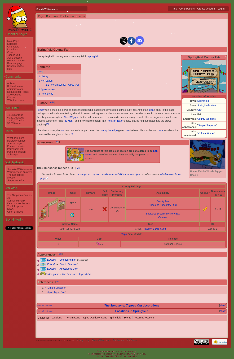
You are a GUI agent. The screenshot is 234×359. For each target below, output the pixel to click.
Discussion (52, 16)
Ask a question (15, 57)
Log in (221, 8)
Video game (52, 274)
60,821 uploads (15, 117)
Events (127, 317)
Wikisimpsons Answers (19, 172)
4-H (62, 130)
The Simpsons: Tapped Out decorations (85, 317)
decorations (131, 305)
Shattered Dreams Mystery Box (163, 213)
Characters (13, 46)
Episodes (12, 43)
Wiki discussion (15, 100)
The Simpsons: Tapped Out (76, 274)
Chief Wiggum (71, 117)
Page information (16, 151)
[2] (71, 133)
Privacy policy (82, 340)
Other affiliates (15, 211)
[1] (47, 123)
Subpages (12, 154)
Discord (11, 97)
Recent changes (16, 60)
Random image (15, 66)
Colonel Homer (206, 133)
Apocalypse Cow (68, 268)
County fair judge (206, 118)
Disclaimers (118, 340)
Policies (11, 83)
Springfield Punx (16, 200)
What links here (15, 138)
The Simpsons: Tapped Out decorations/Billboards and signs (107, 174)
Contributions (187, 8)
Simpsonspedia (15, 180)
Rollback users (15, 86)
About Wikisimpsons (101, 340)
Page (41, 16)
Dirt (157, 228)
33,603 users (14, 123)
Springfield (203, 100)
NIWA (10, 209)
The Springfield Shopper (15, 176)
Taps (124, 234)
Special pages (15, 143)
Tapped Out (13, 55)
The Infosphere (15, 206)
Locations (12, 49)
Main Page (13, 41)
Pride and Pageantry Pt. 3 (163, 205)
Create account (206, 8)
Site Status (132, 340)
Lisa (151, 109)
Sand (163, 228)
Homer (40, 109)
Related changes (16, 140)
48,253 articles (15, 114)
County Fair (163, 201)
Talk (174, 8)
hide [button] (40, 71)
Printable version (16, 146)
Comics (11, 52)
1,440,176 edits (15, 120)
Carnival (162, 217)
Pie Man (68, 120)
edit (52, 102)
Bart (160, 130)
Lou (127, 130)
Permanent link (15, 149)
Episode (51, 259)
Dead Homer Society (18, 203)
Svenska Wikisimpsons (19, 169)
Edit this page (67, 16)
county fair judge (109, 130)
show (223, 305)
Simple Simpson (207, 125)
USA (199, 109)
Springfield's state (206, 105)
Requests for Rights (18, 91)
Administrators (15, 89)
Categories (44, 317)
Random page (15, 63)
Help (9, 68)
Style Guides (14, 94)
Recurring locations (144, 317)
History (81, 16)
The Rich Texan (114, 120)
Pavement (148, 228)
